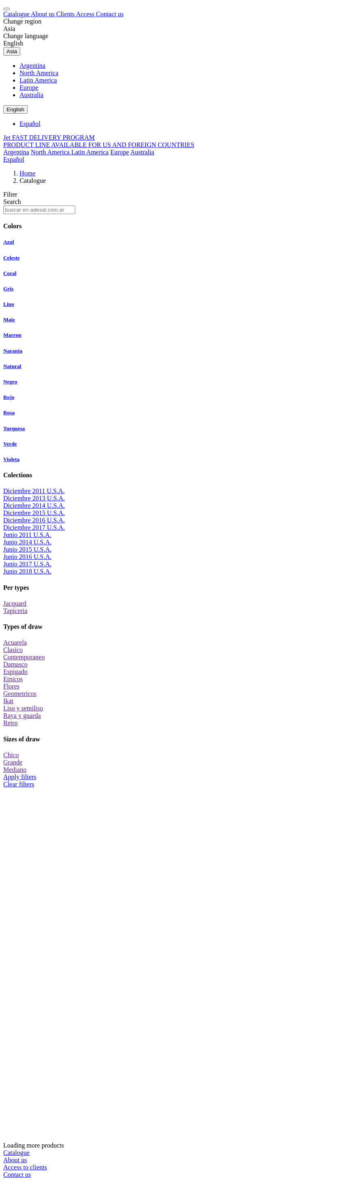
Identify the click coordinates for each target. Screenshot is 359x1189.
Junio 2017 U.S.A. (27, 564)
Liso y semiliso (23, 708)
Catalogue (17, 14)
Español (30, 123)
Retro (10, 722)
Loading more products (179, 968)
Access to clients (25, 1167)
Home (27, 173)
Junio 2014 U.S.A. (27, 542)
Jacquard (14, 603)
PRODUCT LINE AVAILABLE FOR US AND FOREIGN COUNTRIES (98, 144)
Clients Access (76, 14)
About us (43, 14)
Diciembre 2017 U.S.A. (34, 527)
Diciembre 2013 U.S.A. (34, 498)
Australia (32, 94)
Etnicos (13, 679)
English (13, 43)
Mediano (14, 769)
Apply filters (19, 776)
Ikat (8, 700)
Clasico (13, 649)
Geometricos (20, 693)
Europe (29, 87)
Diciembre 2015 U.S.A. (34, 512)
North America (39, 72)
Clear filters (18, 784)
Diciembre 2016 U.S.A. (34, 520)
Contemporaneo (24, 657)
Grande (12, 762)
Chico (11, 755)
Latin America (38, 80)
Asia (9, 28)
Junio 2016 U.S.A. (27, 556)
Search (12, 201)
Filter (10, 194)
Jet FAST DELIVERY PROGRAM (49, 137)
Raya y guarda (22, 715)
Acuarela (15, 642)
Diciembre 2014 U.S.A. (34, 505)
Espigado (15, 671)
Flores (11, 686)
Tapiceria (15, 610)
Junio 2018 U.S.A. (27, 571)
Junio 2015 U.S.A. (27, 549)
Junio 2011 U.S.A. (27, 534)
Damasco (15, 664)
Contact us (110, 14)
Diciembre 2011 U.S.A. (34, 490)
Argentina (33, 65)
